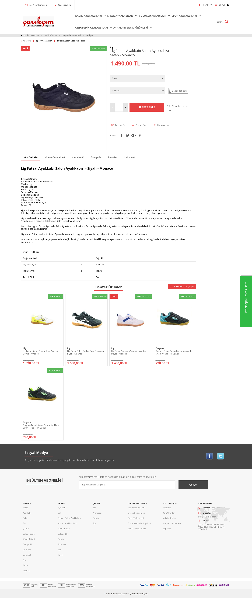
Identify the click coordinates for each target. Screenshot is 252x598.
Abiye (25, 507)
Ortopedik (27, 544)
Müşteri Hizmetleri (71, 35)
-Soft (107, 593)
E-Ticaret (115, 593)
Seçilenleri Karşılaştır (182, 286)
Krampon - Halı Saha (67, 523)
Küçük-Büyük (29, 539)
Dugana (160, 348)
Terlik (25, 565)
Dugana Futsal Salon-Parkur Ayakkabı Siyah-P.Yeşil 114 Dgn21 (174, 352)
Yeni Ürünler (50, 35)
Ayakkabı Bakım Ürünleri (130, 27)
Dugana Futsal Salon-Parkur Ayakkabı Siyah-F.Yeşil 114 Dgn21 (41, 426)
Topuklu (26, 570)
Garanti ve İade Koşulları (139, 523)
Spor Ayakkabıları (184, 15)
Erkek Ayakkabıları (120, 15)
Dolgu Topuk (28, 533)
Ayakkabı (27, 512)
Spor (25, 560)
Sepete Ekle (146, 107)
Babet (25, 518)
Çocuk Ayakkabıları (152, 15)
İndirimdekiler (31, 35)
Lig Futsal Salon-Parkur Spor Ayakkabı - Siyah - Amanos (86, 352)
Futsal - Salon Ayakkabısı (69, 518)
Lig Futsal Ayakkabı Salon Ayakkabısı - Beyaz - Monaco (129, 352)
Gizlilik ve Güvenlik (137, 528)
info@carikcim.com (38, 4)
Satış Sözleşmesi (136, 518)
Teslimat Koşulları (136, 507)
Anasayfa (167, 507)
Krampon (97, 512)
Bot (24, 523)
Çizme (26, 528)
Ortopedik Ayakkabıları (91, 27)
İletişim (89, 35)
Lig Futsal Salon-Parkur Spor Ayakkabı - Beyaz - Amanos (42, 352)
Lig (24, 348)
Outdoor (27, 549)
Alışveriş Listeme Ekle (177, 108)
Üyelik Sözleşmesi (136, 512)
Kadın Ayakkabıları (88, 15)
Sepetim (167, 528)
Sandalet (27, 554)
